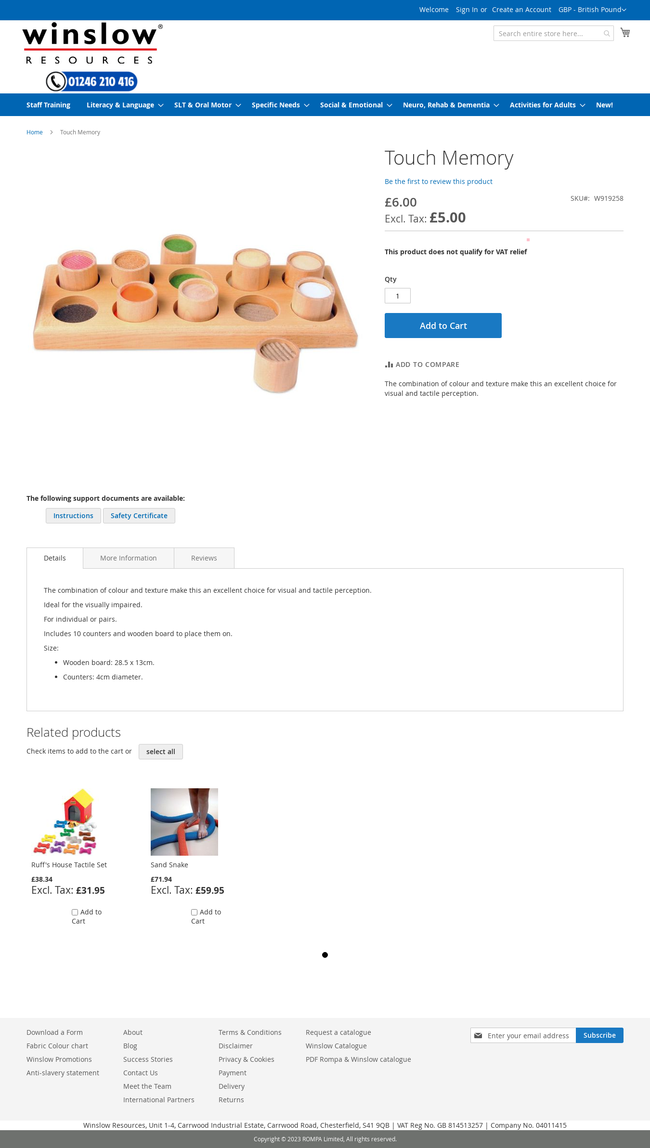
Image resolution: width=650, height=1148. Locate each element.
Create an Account (521, 9)
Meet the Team (147, 1086)
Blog (130, 1045)
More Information (128, 557)
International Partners (159, 1099)
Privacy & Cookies (246, 1059)
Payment (233, 1072)
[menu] (325, 104)
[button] (592, 10)
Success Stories (148, 1059)
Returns (231, 1099)
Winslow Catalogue (336, 1045)
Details (55, 557)
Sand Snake (169, 864)
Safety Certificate (139, 515)
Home (34, 132)
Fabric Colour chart (57, 1045)
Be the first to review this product (439, 181)
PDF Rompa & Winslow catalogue (358, 1059)
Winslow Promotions (59, 1059)
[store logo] (91, 43)
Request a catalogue (338, 1032)
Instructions (73, 515)
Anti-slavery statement (62, 1072)
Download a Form (54, 1032)
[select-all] (161, 751)
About (133, 1032)
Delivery (232, 1086)
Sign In (467, 9)
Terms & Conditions (250, 1032)
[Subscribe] (600, 1035)
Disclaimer (236, 1045)
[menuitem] (48, 104)
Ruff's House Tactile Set (69, 864)
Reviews (204, 557)
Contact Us (140, 1072)
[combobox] (554, 33)
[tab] (54, 558)
